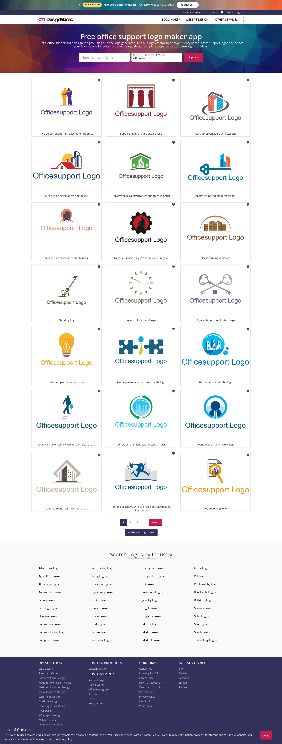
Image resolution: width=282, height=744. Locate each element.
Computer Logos (48, 640)
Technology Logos (205, 640)
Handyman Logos (153, 568)
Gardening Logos (101, 640)
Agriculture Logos (49, 576)
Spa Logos (200, 624)
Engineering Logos (101, 592)
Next (155, 522)
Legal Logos (149, 608)
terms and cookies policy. (57, 739)
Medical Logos (151, 640)
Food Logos (97, 624)
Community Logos (49, 624)
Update (193, 57)
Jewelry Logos (151, 600)
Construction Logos (102, 568)
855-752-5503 (210, 12)
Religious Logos (203, 600)
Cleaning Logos (47, 616)
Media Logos (150, 632)
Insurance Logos (152, 592)
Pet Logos (200, 576)
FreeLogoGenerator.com (120, 4)
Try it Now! (187, 5)
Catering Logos (47, 608)
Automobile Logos (49, 592)
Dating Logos (98, 576)
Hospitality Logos (153, 576)
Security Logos (203, 608)
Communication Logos (52, 632)
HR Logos (148, 584)
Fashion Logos (99, 600)
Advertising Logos (49, 568)
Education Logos (100, 584)
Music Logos (202, 568)
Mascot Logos (150, 624)
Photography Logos (206, 584)
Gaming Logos (99, 632)
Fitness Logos (98, 616)
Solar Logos (201, 616)
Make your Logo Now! (141, 532)
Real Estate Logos (205, 592)
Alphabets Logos (48, 584)
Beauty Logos (46, 600)
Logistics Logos (151, 616)
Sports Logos (202, 632)
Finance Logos (99, 608)
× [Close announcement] (278, 5)
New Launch (92, 5)
